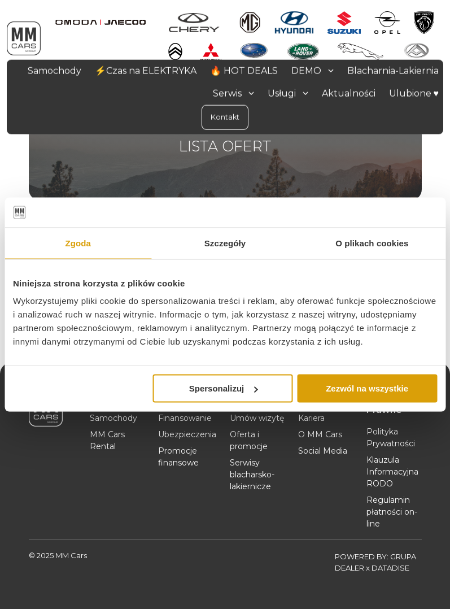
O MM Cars (320, 434)
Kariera (311, 418)
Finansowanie (185, 418)
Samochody (113, 418)
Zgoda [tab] (78, 242)
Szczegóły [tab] (225, 242)
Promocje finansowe (178, 457)
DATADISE (390, 567)
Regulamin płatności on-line (391, 512)
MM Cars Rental (107, 440)
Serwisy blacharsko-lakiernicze (252, 474)
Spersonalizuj (223, 388)
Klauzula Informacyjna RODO (392, 472)
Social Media (322, 451)
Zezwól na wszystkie (367, 388)
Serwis (233, 93)
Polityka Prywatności (390, 438)
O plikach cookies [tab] (371, 242)
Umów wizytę (257, 418)
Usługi (288, 93)
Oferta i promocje (249, 440)
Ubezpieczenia (187, 434)
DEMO (312, 70)
